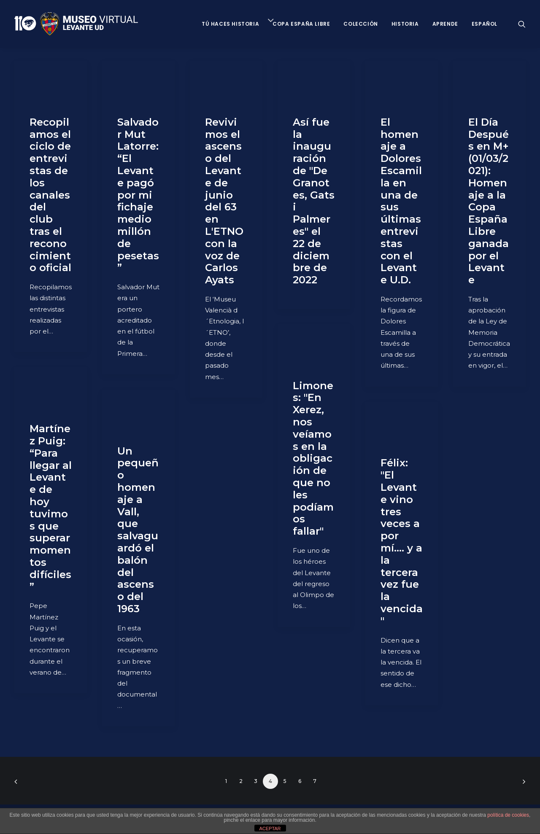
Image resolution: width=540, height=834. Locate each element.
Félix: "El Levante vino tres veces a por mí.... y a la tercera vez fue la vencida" (402, 542)
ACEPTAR (270, 828)
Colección (360, 23)
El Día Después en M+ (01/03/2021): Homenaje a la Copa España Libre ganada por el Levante (488, 201)
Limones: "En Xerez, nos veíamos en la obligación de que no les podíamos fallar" (313, 458)
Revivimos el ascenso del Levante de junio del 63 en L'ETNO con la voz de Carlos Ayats (224, 201)
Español (484, 23)
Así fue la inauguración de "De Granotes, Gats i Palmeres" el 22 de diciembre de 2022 (314, 201)
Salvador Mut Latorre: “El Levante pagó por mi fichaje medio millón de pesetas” (138, 195)
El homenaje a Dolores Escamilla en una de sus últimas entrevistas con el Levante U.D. (401, 201)
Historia (405, 23)
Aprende (445, 23)
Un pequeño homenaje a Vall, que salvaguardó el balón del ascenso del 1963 (138, 530)
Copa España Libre (301, 23)
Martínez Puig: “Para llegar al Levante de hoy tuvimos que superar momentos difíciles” (51, 507)
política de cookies (508, 815)
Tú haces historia (230, 23)
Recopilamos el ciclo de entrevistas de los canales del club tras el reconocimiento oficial (50, 195)
